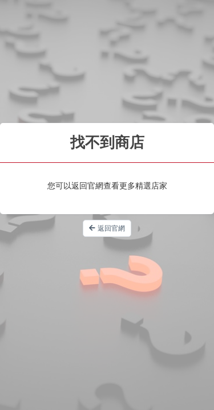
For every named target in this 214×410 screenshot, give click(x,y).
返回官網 (106, 228)
